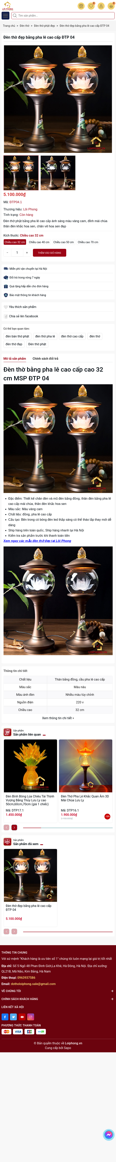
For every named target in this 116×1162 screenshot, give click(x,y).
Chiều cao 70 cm (88, 242)
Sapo (67, 1048)
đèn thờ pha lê (45, 336)
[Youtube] (22, 1016)
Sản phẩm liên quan (27, 734)
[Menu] (5, 16)
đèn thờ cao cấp (72, 336)
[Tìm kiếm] (15, 15)
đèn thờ (95, 336)
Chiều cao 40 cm (39, 242)
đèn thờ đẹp (14, 344)
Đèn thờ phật (37, 344)
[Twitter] (13, 1016)
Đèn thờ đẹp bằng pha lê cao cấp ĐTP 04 (29, 908)
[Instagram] (30, 1016)
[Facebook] (5, 1016)
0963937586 (26, 978)
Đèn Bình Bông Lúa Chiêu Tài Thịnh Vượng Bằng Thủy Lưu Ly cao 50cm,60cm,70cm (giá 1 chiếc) (30, 800)
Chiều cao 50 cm (63, 242)
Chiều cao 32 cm (15, 242)
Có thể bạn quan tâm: (17, 328)
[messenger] (109, 1134)
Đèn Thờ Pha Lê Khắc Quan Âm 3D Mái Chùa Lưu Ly (85, 798)
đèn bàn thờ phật (17, 336)
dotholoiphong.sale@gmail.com (33, 984)
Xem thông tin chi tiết (58, 718)
